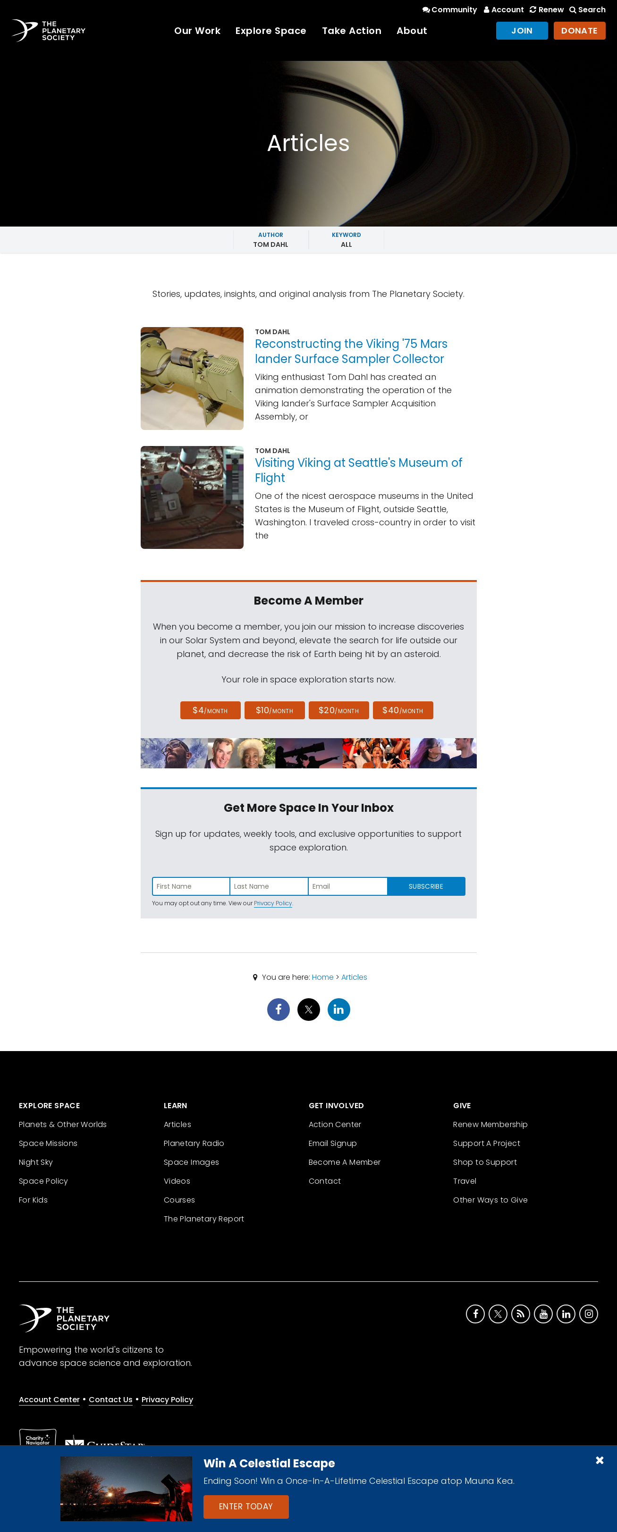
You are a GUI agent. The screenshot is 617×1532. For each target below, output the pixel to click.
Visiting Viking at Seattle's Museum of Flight (359, 470)
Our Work (197, 30)
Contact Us (111, 1399)
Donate (579, 30)
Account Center (49, 1399)
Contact (325, 1181)
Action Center (335, 1124)
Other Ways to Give (490, 1200)
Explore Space (271, 30)
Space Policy (43, 1181)
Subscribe (426, 886)
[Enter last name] (269, 886)
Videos (177, 1181)
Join (522, 30)
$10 (274, 710)
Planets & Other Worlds (63, 1124)
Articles (354, 977)
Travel (464, 1181)
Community (449, 9)
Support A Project (486, 1143)
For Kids (33, 1200)
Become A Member (345, 1162)
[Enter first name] (191, 886)
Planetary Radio (194, 1143)
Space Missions (48, 1143)
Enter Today (246, 1506)
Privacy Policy (273, 903)
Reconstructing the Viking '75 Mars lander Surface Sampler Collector (351, 351)
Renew (546, 9)
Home (323, 977)
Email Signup (333, 1143)
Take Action (352, 30)
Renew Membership (490, 1124)
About (412, 30)
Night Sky (36, 1162)
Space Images (192, 1162)
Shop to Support (485, 1162)
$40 (402, 710)
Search (587, 9)
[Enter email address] (348, 886)
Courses (179, 1200)
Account (502, 9)
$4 (210, 710)
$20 (339, 710)
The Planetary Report (204, 1218)
